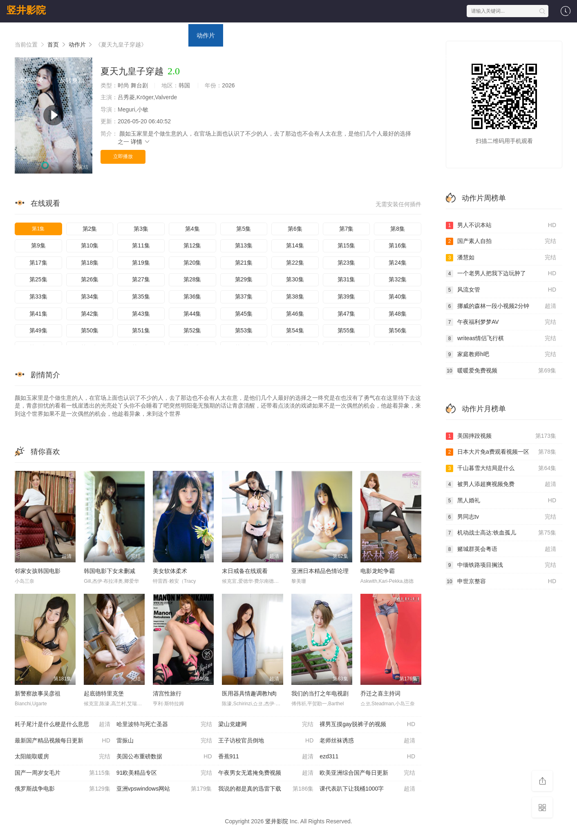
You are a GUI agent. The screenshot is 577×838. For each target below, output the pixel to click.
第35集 (141, 296)
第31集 (347, 279)
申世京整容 (501, 581)
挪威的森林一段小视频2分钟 (501, 306)
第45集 (244, 313)
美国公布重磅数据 (164, 757)
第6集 (295, 228)
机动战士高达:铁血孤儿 (501, 533)
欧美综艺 (251, 57)
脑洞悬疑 (113, 80)
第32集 (398, 279)
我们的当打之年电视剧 (320, 693)
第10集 (90, 245)
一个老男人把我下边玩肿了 (501, 274)
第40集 (398, 296)
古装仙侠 (194, 80)
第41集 (38, 313)
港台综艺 (211, 57)
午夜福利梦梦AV (501, 322)
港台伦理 (276, 80)
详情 (140, 141)
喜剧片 (240, 35)
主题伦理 (480, 80)
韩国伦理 (317, 80)
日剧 (25, 57)
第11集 (141, 245)
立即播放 (123, 156)
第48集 (398, 313)
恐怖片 (344, 35)
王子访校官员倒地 (266, 741)
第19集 (141, 262)
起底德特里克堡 (104, 693)
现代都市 (235, 80)
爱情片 (275, 35)
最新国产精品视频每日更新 (62, 741)
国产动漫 (292, 57)
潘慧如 (501, 258)
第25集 (38, 279)
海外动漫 (415, 57)
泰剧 (519, 57)
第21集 (244, 262)
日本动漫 (333, 57)
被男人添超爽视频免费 (501, 484)
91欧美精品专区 (164, 773)
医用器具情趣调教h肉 (249, 693)
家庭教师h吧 (501, 354)
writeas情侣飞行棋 (501, 338)
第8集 (397, 228)
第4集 (192, 228)
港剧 (480, 35)
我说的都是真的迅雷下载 (266, 789)
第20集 (192, 262)
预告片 (518, 80)
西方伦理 (358, 80)
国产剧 (449, 35)
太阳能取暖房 (62, 757)
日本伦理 (399, 80)
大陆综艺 (129, 57)
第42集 (90, 313)
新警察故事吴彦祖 (37, 693)
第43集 (141, 313)
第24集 (398, 262)
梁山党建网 (266, 724)
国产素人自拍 (501, 241)
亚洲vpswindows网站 (164, 789)
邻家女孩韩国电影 (37, 571)
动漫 (174, 35)
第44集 (192, 313)
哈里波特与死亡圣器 (164, 724)
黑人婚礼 (501, 501)
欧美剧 (56, 57)
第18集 (90, 262)
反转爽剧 (72, 80)
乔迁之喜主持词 (380, 693)
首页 (25, 35)
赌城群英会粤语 (501, 549)
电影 (82, 35)
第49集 (38, 330)
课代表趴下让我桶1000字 (367, 789)
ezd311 (367, 757)
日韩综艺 (170, 57)
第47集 (347, 313)
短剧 (548, 57)
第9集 (38, 245)
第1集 (38, 229)
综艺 (145, 35)
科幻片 (310, 35)
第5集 (243, 228)
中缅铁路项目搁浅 (501, 565)
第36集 (192, 296)
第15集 (347, 245)
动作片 (206, 35)
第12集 (192, 245)
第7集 (346, 228)
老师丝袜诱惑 (367, 741)
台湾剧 (512, 35)
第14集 (295, 245)
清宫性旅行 (167, 693)
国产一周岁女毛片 (62, 773)
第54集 (295, 330)
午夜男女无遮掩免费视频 (266, 773)
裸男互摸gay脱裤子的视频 (367, 724)
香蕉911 (266, 757)
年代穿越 (153, 80)
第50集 (90, 330)
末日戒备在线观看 (245, 571)
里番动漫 (439, 80)
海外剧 (91, 57)
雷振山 (164, 741)
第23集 (347, 262)
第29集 (244, 279)
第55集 (347, 330)
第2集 (90, 228)
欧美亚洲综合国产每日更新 (367, 773)
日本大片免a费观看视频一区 (501, 452)
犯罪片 (453, 57)
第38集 (295, 296)
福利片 (488, 57)
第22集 (295, 262)
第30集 (295, 279)
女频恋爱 (31, 80)
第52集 (192, 330)
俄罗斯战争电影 (62, 789)
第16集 (398, 245)
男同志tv (501, 517)
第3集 (141, 228)
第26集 (90, 279)
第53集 (244, 330)
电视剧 (114, 35)
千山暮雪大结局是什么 (501, 468)
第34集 (90, 296)
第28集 (192, 279)
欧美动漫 (374, 57)
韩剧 (544, 35)
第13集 (244, 245)
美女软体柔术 (170, 571)
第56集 (398, 330)
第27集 (141, 279)
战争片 (414, 35)
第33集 (38, 296)
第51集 (141, 330)
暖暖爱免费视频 (501, 371)
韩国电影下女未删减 (109, 571)
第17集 (38, 262)
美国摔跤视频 (501, 436)
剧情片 (379, 35)
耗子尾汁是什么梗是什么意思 (62, 724)
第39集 (347, 296)
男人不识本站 (501, 225)
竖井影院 (26, 10)
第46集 (295, 313)
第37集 (244, 296)
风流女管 (501, 290)
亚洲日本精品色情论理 (320, 571)
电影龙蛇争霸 (377, 571)
